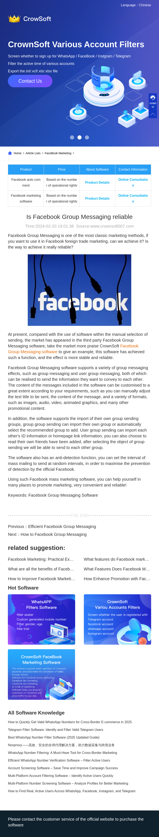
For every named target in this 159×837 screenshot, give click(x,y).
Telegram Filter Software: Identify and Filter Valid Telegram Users (55, 729)
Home (17, 153)
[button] (72, 137)
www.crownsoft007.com (112, 226)
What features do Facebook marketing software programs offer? (117, 559)
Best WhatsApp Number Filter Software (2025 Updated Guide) (53, 737)
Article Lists (33, 153)
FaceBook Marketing (58, 153)
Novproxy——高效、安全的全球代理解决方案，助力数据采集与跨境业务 (61, 745)
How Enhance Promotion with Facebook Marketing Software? (117, 578)
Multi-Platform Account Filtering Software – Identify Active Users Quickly (60, 776)
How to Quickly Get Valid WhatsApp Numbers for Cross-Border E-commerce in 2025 (70, 722)
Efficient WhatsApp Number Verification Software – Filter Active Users (59, 760)
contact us (152, 105)
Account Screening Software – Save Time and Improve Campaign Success (63, 768)
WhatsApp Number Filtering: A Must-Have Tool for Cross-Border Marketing (62, 753)
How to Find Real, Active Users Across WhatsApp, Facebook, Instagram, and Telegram (71, 791)
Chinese (145, 5)
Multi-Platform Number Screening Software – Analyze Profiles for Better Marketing (68, 783)
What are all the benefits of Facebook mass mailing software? (41, 569)
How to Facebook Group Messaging (54, 534)
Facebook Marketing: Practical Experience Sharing (41, 559)
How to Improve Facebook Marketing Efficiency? (41, 578)
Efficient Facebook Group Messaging (62, 526)
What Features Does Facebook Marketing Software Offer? (117, 569)
